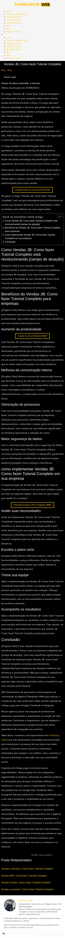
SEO (8, 26)
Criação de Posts (13, 17)
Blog (8, 29)
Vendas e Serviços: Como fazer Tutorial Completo (27, 868)
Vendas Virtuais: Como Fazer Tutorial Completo (26, 882)
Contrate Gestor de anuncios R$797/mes (32, 190)
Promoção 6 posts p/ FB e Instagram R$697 (32, 505)
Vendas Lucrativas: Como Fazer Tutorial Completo (27, 889)
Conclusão (10, 242)
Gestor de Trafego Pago (16, 14)
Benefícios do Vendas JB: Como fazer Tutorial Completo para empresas (32, 229)
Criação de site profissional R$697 (33, 336)
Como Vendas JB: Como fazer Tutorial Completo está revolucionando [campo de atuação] (31, 223)
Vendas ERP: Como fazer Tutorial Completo (24, 875)
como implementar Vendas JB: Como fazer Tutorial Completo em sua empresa (30, 237)
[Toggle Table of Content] (58, 216)
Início (8, 11)
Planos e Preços (13, 32)
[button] (32, 34)
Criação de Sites (13, 20)
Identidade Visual (13, 23)
